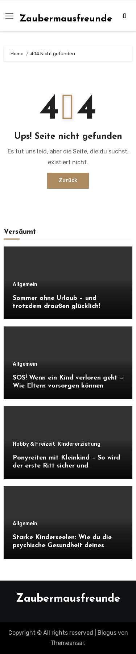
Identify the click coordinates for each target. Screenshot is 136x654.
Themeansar (67, 642)
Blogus (107, 632)
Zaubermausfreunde (65, 19)
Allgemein (25, 284)
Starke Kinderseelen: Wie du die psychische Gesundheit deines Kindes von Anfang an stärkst (62, 545)
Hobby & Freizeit (34, 444)
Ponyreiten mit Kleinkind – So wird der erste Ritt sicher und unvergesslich (66, 465)
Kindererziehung (79, 444)
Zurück (68, 180)
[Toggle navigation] (9, 16)
